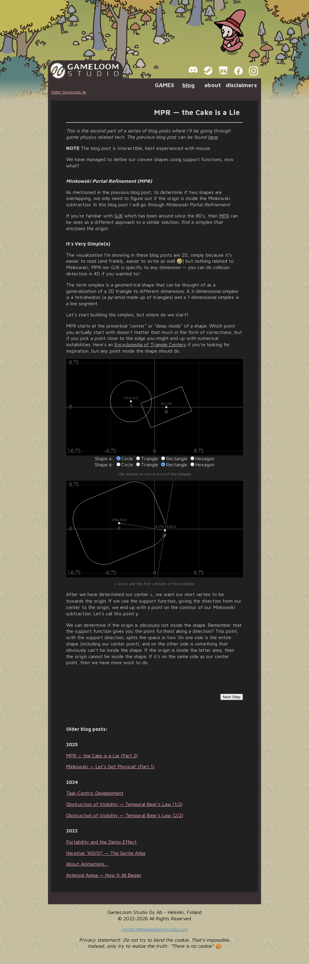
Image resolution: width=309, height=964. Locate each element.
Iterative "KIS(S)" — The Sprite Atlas (105, 851)
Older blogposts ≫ (68, 92)
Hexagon (202, 458)
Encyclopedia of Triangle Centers (150, 344)
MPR (224, 215)
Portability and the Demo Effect (101, 840)
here (213, 137)
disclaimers (241, 84)
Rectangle (174, 458)
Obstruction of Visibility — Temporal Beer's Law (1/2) (124, 802)
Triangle (147, 458)
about (212, 84)
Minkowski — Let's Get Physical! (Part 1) (110, 765)
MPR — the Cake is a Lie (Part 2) (102, 753)
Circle (124, 458)
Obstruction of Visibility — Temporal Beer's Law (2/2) (124, 813)
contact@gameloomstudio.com (154, 927)
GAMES (164, 84)
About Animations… (87, 862)
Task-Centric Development (94, 791)
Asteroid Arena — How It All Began (103, 873)
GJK (118, 215)
